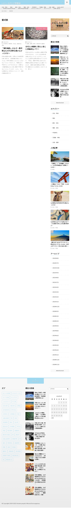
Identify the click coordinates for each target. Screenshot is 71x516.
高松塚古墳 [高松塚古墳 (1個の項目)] (15, 463)
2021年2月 (56, 306)
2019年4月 (56, 349)
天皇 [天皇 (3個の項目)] (18, 422)
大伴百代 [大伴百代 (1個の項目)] (5, 422)
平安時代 (37, 9)
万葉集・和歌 (47, 9)
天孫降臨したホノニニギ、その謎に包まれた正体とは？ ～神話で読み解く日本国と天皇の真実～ (40, 455)
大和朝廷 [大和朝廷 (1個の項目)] (12, 422)
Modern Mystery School (21, 12)
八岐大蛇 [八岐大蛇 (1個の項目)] (12, 414)
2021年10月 (56, 277)
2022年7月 (56, 272)
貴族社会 (19, 53)
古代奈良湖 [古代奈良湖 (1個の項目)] (6, 418)
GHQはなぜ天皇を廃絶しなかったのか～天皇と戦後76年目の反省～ (64, 103)
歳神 (31, 53)
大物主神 (38, 53)
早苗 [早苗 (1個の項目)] (4, 439)
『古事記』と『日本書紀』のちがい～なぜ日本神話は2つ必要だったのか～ (60, 174)
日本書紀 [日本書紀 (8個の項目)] (12, 434)
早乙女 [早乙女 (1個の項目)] (19, 434)
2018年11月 (56, 373)
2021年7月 (56, 291)
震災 (3, 55)
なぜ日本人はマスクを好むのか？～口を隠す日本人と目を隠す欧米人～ (60, 233)
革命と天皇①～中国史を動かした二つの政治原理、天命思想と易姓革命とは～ (64, 59)
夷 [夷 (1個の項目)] (11, 426)
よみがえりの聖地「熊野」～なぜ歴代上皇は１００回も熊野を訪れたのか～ (64, 81)
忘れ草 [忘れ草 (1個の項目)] (16, 430)
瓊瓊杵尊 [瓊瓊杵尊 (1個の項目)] (14, 447)
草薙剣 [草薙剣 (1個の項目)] (14, 455)
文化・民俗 (5, 9)
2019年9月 (56, 334)
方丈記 (14, 53)
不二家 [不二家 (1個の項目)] (14, 410)
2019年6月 (56, 344)
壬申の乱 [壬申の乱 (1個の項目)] (13, 418)
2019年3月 (56, 353)
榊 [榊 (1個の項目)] (12, 443)
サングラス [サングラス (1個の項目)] (14, 405)
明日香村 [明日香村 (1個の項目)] (9, 439)
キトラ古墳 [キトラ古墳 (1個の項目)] (6, 405)
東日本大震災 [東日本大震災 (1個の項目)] (6, 443)
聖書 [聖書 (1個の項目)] (4, 455)
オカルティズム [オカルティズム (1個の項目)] (16, 401)
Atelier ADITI (7, 12)
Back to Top (35, 389)
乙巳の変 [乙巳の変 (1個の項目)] (5, 414)
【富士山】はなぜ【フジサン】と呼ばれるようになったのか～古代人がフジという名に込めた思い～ (60, 253)
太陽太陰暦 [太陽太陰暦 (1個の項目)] (6, 426)
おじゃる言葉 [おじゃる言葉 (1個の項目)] (6, 401)
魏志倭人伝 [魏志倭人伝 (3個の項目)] (9, 468)
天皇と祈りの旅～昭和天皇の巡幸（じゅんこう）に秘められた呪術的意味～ (64, 92)
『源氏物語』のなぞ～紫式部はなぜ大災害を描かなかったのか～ (12, 60)
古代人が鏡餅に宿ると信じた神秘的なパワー (35, 57)
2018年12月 (56, 368)
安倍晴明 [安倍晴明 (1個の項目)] (5, 430)
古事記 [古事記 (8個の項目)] (19, 414)
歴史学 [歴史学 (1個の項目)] (17, 443)
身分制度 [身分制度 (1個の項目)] (18, 459)
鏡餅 (28, 53)
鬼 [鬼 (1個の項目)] (3, 468)
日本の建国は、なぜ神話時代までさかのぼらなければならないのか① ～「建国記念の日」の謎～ (40, 499)
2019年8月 (56, 339)
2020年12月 (56, 315)
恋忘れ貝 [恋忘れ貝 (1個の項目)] (5, 434)
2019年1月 (56, 363)
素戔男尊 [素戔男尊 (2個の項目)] (17, 451)
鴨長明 (10, 53)
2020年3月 (56, 325)
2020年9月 (56, 320)
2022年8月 (56, 267)
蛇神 (34, 53)
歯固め (43, 53)
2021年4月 (56, 296)
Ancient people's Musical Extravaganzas (28, 512)
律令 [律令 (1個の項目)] (11, 430)
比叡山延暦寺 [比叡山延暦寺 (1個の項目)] (6, 447)
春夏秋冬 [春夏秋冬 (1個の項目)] (17, 439)
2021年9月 (56, 282)
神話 (12, 9)
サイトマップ (7, 16)
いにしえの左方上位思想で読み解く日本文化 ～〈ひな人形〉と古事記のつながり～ (40, 476)
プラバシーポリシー (52, 12)
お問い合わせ (18, 16)
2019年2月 (56, 358)
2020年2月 (56, 330)
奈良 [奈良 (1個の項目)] (16, 426)
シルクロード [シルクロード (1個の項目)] (6, 410)
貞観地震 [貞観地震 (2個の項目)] (11, 459)
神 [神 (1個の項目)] (20, 447)
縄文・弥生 (20, 9)
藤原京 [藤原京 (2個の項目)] (4, 459)
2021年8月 (56, 287)
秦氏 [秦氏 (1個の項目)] (4, 451)
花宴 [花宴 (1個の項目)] (8, 455)
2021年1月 (56, 310)
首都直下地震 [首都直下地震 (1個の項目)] (6, 463)
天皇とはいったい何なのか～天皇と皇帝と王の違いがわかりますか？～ (64, 70)
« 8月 (52, 426)
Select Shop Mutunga (37, 12)
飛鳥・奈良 (29, 9)
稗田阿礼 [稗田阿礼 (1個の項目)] (9, 451)
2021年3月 (56, 301)
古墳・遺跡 (57, 9)
